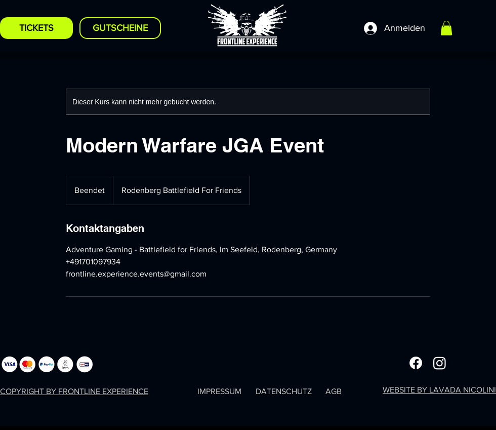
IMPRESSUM (219, 391)
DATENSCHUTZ (284, 391)
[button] (446, 28)
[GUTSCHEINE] (120, 28)
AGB (333, 391)
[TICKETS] (36, 28)
